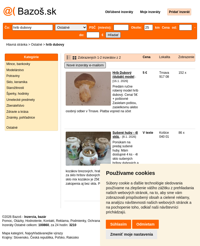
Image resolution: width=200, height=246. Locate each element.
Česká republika (41, 237)
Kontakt (48, 221)
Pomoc (7, 221)
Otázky (18, 221)
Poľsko (60, 237)
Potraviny (13, 76)
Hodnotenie (33, 221)
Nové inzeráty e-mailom (85, 65)
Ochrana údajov (99, 221)
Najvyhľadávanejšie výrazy (44, 233)
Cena (146, 57)
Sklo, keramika (16, 82)
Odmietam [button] (145, 224)
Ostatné (36, 44)
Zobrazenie (186, 57)
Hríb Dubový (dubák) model (123, 75)
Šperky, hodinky (17, 94)
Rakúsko (72, 237)
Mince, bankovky (18, 64)
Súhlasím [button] (118, 224)
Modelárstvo (15, 70)
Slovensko (21, 237)
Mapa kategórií (12, 233)
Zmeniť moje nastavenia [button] (131, 234)
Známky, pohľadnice (20, 117)
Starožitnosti (15, 88)
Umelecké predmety (20, 100)
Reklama (62, 221)
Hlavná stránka (16, 44)
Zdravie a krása (17, 112)
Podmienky (78, 221)
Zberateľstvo (15, 105)
